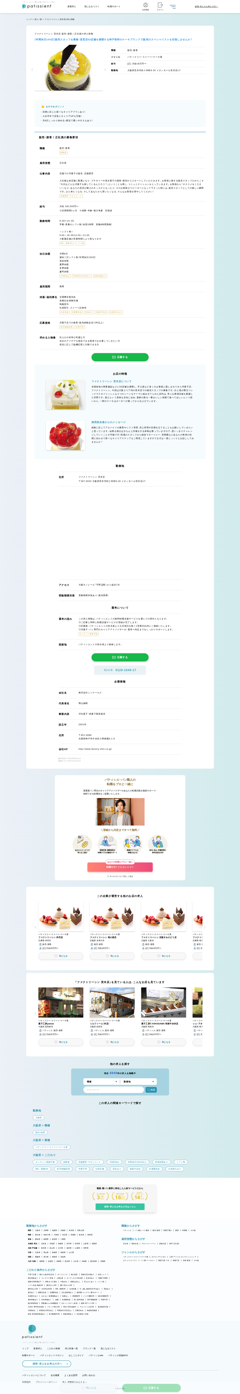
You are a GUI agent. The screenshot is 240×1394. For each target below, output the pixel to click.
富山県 (52, 1248)
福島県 (94, 1243)
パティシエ (127, 1230)
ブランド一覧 (89, 1348)
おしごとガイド (76, 1355)
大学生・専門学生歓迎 (36, 1307)
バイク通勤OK (88, 1296)
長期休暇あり (68, 1314)
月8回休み (32, 1310)
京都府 (63, 1230)
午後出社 (63, 1282)
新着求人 (72, 6)
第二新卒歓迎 (79, 1300)
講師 (177, 1230)
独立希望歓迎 (33, 1303)
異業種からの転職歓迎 (49, 1303)
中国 (29, 1252)
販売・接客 (156, 1230)
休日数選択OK (54, 1314)
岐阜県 (54, 1239)
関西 (29, 1230)
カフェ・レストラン (130, 1260)
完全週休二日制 (82, 1314)
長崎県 (59, 1261)
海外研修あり (33, 1300)
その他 (193, 1230)
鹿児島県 (93, 1261)
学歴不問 (104, 1300)
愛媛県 (37, 1257)
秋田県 (77, 1243)
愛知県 (37, 1239)
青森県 (60, 1243)
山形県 (85, 1243)
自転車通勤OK (103, 1296)
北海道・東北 (32, 1243)
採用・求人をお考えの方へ (45, 1363)
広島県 (37, 1252)
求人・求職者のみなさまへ (74, 1382)
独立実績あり (33, 1278)
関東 (29, 1235)
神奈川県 (47, 1235)
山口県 (71, 1252)
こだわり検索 (53, 1348)
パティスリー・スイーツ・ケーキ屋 (135, 1257)
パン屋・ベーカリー (148, 1260)
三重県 (63, 1239)
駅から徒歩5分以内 (47, 1274)
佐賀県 (50, 1261)
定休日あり (90, 1278)
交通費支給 (54, 1292)
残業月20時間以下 (35, 1282)
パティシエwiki (96, 1355)
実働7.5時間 (103, 1278)
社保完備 (73, 1289)
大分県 (75, 1261)
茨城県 (73, 1235)
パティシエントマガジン (52, 1355)
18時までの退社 (51, 1282)
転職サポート (114, 6)
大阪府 (37, 1230)
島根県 (54, 1252)
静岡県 (46, 1239)
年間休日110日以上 (64, 1310)
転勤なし (65, 1296)
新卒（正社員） (174, 1243)
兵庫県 (46, 1230)
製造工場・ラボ (163, 1260)
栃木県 (81, 1235)
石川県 (60, 1248)
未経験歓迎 (66, 1300)
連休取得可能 (103, 1307)
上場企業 (59, 1278)
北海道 (43, 1243)
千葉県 (56, 1235)
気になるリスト (92, 6)
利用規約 (26, 1382)
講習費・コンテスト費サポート (88, 1292)
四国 (29, 1257)
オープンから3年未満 (75, 1278)
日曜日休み (79, 1310)
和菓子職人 (167, 1230)
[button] (32, 70)
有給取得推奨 (92, 1310)
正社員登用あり (67, 1292)
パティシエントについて (34, 1375)
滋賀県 (54, 1230)
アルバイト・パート (149, 1243)
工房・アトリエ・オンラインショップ (182, 1257)
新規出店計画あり (87, 1274)
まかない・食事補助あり (50, 1296)
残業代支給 (42, 1292)
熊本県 (67, 1261)
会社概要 (55, 1375)
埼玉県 (64, 1235)
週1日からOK (51, 1285)
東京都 (37, 1235)
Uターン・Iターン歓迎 (69, 1303)
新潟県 (43, 1248)
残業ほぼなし (75, 1282)
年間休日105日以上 (46, 1310)
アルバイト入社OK (87, 1307)
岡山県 (46, 1252)
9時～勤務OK (60, 1289)
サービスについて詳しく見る (121, 876)
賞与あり (31, 1292)
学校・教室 (186, 1260)
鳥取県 (63, 1252)
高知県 (63, 1257)
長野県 (85, 1248)
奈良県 (71, 1230)
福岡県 (42, 1261)
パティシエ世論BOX (118, 1355)
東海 (29, 1239)
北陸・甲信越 (32, 1248)
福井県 (69, 1248)
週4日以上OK (33, 1289)
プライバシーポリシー (46, 1382)
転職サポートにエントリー (120, 865)
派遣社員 (162, 1243)
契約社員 (135, 1243)
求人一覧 (38, 19)
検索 (151, 1089)
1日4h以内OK (46, 1289)
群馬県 (90, 1235)
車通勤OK (76, 1296)
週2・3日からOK (66, 1285)
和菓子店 (176, 1260)
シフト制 (100, 1282)
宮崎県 (84, 1261)
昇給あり (107, 1289)
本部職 (184, 1230)
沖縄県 (102, 1261)
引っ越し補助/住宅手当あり (90, 1289)
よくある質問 (70, 1375)
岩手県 (69, 1243)
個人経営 (74, 1274)
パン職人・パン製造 (142, 1230)
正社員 (125, 1243)
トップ (29, 19)
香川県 (46, 1257)
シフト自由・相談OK (35, 1285)
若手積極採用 (92, 1300)
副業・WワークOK (87, 1303)
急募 (57, 1300)
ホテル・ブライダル (159, 1257)
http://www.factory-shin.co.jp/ (95, 749)
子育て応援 (32, 1274)
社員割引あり (33, 1296)
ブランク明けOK (53, 1307)
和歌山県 (80, 1230)
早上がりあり (89, 1282)
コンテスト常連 (47, 1278)
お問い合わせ (88, 1375)
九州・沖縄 (32, 1261)
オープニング (62, 1274)
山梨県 (77, 1248)
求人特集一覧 (71, 1348)
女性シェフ (102, 1274)
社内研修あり (46, 1300)
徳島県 (54, 1257)
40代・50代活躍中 (69, 1307)
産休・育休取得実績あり (37, 1314)
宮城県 (52, 1243)
